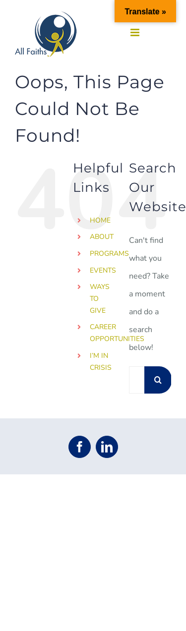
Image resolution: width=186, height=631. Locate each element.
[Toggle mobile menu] (135, 32)
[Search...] (136, 380)
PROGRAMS (109, 253)
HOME (100, 220)
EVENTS (103, 270)
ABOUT (102, 236)
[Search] (158, 380)
